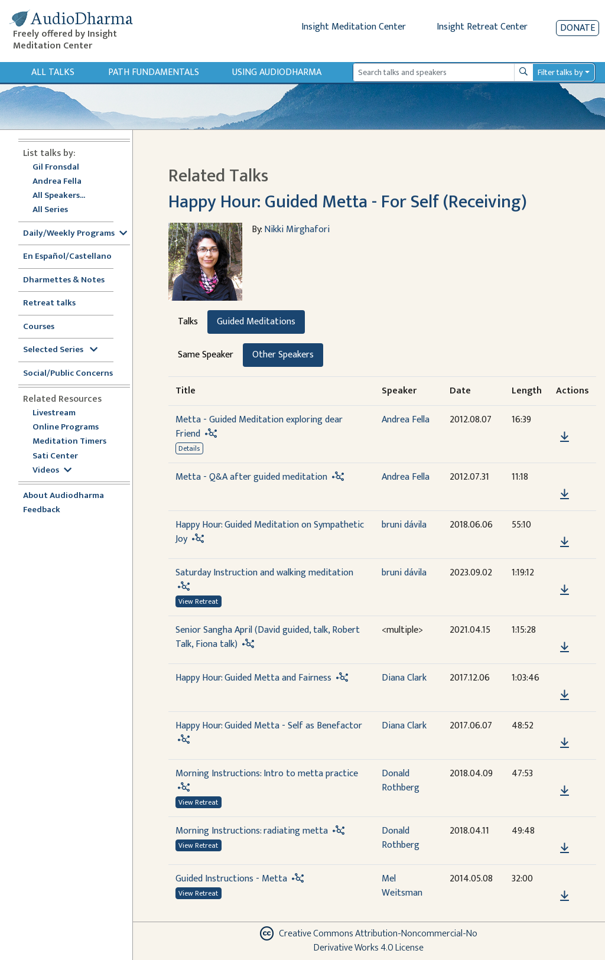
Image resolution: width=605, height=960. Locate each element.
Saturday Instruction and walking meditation (264, 573)
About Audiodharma (63, 496)
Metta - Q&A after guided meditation (251, 477)
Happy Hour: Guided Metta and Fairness (253, 678)
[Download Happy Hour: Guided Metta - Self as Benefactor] (564, 743)
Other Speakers (283, 355)
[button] (564, 420)
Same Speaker (205, 355)
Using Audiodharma (276, 72)
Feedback (41, 510)
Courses (38, 327)
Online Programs (65, 427)
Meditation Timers (69, 441)
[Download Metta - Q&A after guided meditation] (564, 494)
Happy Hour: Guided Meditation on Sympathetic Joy (269, 532)
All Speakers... (58, 196)
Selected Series (60, 350)
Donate (577, 28)
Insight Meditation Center (353, 27)
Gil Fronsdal (55, 167)
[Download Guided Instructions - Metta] (564, 896)
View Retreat (198, 601)
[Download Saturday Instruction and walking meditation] (564, 590)
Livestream (54, 413)
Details (189, 448)
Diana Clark (404, 678)
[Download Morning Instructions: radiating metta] (564, 848)
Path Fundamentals (153, 72)
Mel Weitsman (402, 886)
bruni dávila (404, 525)
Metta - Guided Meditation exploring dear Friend (259, 427)
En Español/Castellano (67, 256)
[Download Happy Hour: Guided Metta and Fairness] (564, 695)
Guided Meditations (256, 322)
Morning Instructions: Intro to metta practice (266, 774)
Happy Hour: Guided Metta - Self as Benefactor (268, 726)
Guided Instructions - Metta (231, 879)
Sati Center (55, 456)
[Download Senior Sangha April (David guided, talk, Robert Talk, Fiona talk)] (564, 647)
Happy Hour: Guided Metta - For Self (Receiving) (347, 202)
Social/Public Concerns (68, 373)
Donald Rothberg (400, 781)
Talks (188, 322)
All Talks (52, 72)
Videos (51, 470)
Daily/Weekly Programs (75, 233)
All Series (50, 210)
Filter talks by (560, 72)
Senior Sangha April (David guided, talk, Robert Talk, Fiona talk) (267, 637)
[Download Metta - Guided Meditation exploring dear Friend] (564, 437)
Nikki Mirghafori (297, 229)
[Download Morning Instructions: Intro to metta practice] (564, 791)
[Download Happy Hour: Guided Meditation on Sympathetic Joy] (564, 542)
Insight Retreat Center (482, 27)
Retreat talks (49, 303)
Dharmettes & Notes (64, 280)
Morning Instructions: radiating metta (251, 831)
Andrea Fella (57, 181)
